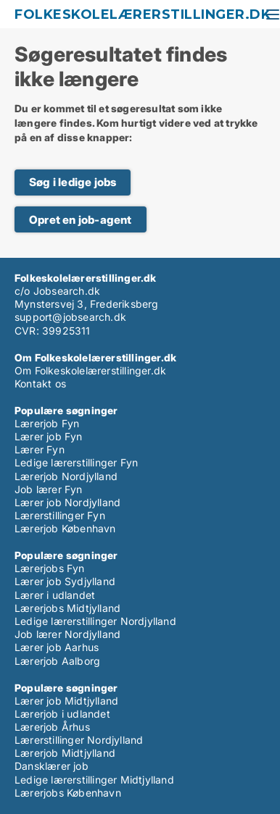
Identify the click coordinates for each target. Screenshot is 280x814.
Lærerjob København (65, 528)
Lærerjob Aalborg (57, 661)
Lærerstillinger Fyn (60, 515)
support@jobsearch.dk (70, 317)
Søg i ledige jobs (72, 182)
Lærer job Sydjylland (65, 581)
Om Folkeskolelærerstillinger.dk (90, 370)
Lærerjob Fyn (47, 423)
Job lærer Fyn (49, 489)
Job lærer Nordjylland (67, 634)
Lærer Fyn (40, 449)
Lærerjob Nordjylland (66, 476)
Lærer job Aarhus (57, 647)
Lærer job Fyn (49, 436)
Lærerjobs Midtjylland (67, 608)
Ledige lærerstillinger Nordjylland (95, 621)
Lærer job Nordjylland (67, 502)
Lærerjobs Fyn (50, 568)
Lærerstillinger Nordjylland (79, 740)
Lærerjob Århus (52, 727)
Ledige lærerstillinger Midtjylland (94, 779)
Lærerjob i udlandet (62, 714)
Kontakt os (40, 383)
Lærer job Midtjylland (66, 701)
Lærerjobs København (68, 792)
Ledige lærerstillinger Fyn (76, 462)
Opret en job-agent (80, 220)
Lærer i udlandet (55, 595)
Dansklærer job (51, 766)
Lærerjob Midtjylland (65, 753)
